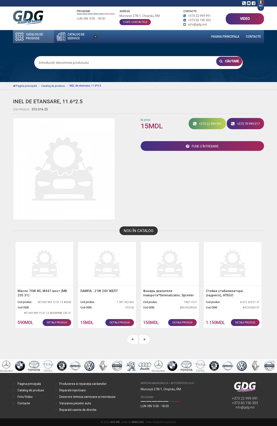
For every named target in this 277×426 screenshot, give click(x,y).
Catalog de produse (31, 390)
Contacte (251, 36)
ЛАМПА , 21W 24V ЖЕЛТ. (99, 291)
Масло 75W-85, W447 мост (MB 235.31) (42, 293)
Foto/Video (25, 397)
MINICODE (138, 422)
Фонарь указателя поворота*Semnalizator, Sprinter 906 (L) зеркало (168, 293)
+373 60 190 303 (245, 403)
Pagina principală (217, 36)
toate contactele (135, 22)
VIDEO (245, 19)
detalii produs (57, 322)
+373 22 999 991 (245, 398)
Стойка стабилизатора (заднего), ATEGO (224, 293)
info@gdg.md (245, 407)
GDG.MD (115, 422)
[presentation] (132, 339)
